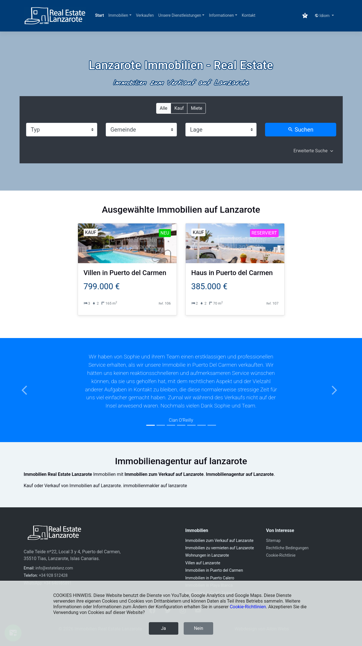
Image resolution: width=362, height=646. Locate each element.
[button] (27, 390)
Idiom (323, 15)
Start (99, 15)
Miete (196, 108)
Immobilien (118, 15)
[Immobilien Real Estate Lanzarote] (55, 15)
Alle (164, 108)
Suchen (301, 129)
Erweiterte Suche (310, 150)
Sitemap (273, 540)
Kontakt (248, 15)
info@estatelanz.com (54, 568)
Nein (198, 628)
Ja (163, 628)
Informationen (221, 15)
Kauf (179, 108)
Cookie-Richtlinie (281, 555)
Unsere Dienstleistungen (179, 15)
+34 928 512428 (53, 575)
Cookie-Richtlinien (248, 606)
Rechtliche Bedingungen (287, 548)
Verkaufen (145, 15)
